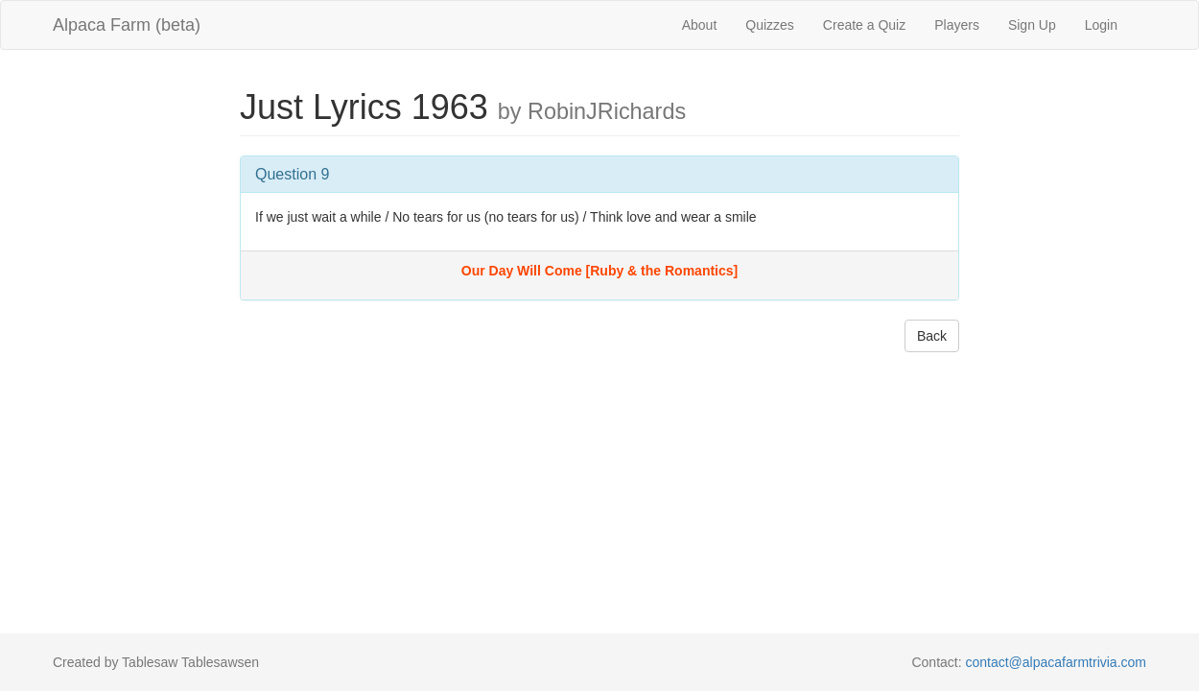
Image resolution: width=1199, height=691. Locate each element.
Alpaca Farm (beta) (126, 25)
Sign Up (1032, 25)
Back (932, 336)
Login (1101, 25)
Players (956, 25)
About (699, 25)
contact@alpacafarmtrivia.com (1055, 662)
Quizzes (769, 25)
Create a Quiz (864, 25)
